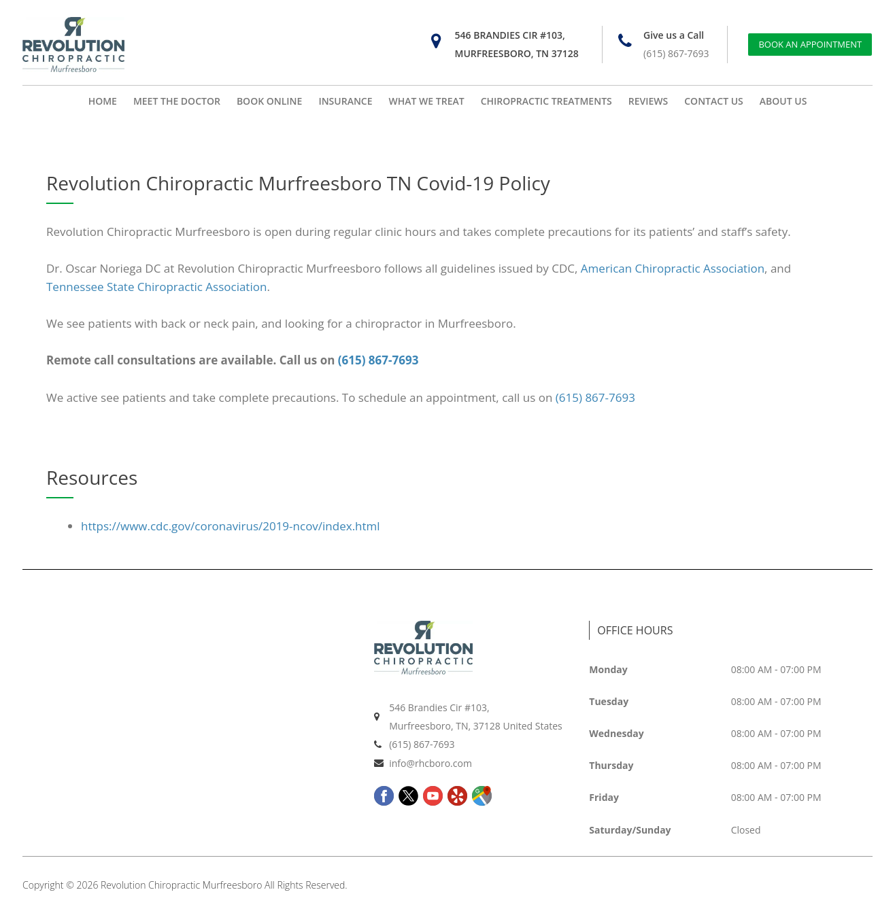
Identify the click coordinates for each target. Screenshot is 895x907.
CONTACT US (713, 101)
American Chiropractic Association (672, 268)
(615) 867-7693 (676, 53)
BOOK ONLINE (269, 101)
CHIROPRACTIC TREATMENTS (546, 101)
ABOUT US (783, 101)
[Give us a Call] (624, 41)
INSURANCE (345, 101)
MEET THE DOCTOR (176, 101)
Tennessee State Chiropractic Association (156, 286)
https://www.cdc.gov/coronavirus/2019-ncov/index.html (230, 526)
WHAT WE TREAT (427, 101)
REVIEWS (648, 101)
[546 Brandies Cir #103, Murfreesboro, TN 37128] (436, 41)
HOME (102, 101)
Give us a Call (673, 35)
